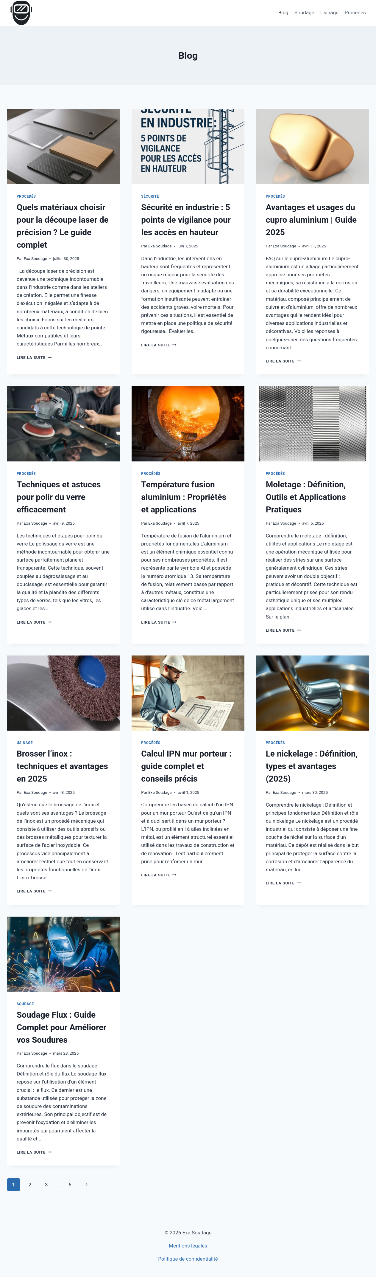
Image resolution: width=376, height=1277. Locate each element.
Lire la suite (34, 357)
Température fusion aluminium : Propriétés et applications (183, 497)
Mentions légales (188, 1246)
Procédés (355, 13)
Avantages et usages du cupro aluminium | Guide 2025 (311, 219)
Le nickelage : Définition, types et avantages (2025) (312, 766)
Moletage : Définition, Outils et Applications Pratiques (306, 497)
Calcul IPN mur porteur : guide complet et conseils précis (186, 766)
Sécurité (150, 196)
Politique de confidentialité (188, 1259)
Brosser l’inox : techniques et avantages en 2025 (62, 766)
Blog (283, 13)
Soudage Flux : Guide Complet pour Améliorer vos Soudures (61, 1027)
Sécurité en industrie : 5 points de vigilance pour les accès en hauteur (186, 219)
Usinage (329, 13)
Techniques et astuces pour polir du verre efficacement (59, 497)
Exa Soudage (35, 258)
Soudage (304, 13)
